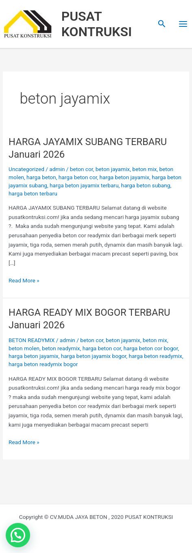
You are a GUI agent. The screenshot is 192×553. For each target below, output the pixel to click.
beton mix (144, 169)
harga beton (41, 177)
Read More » (24, 280)
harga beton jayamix (125, 177)
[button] (162, 24)
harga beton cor (78, 177)
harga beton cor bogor (150, 348)
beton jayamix (113, 169)
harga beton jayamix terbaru (84, 185)
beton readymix (61, 348)
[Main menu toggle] (183, 24)
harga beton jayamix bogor (94, 356)
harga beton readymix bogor (43, 364)
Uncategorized (26, 169)
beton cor (81, 169)
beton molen (24, 348)
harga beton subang (145, 185)
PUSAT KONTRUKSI (96, 24)
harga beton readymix (155, 356)
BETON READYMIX (32, 340)
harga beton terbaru (33, 193)
